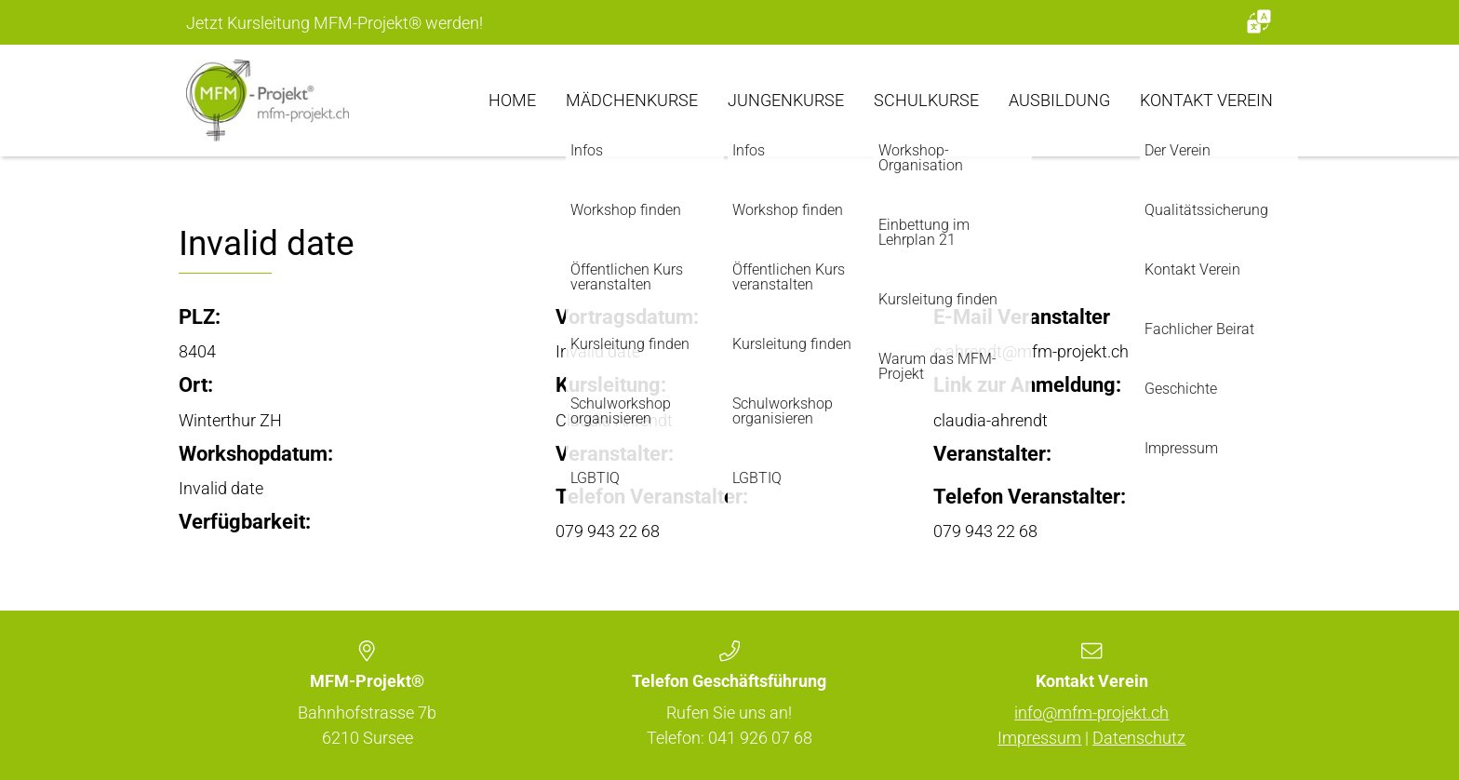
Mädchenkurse (632, 100)
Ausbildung (1059, 100)
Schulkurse (926, 100)
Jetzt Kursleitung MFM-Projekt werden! (334, 23)
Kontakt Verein (1206, 100)
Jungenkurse (786, 100)
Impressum (1039, 737)
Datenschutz (1138, 737)
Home (512, 100)
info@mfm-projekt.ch (1091, 712)
